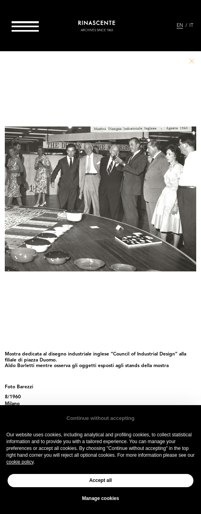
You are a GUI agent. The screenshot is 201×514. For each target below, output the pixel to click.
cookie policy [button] (20, 462)
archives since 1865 (97, 30)
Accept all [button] (100, 480)
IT (191, 25)
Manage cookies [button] (100, 498)
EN (180, 25)
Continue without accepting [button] (100, 418)
